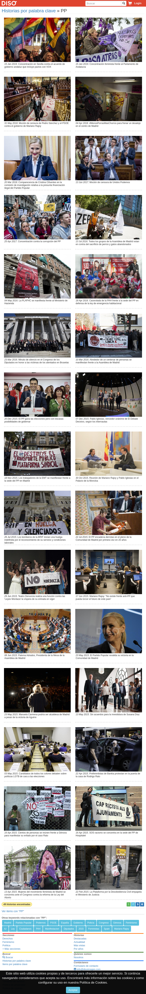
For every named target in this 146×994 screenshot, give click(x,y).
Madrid (7, 922)
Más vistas (79, 945)
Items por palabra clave (14, 964)
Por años (78, 949)
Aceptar (73, 990)
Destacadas (80, 938)
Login (137, 3)
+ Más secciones (11, 949)
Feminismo (131, 922)
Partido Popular (24, 922)
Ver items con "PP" (13, 911)
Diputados (69, 928)
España (65, 922)
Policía (90, 922)
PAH (38, 928)
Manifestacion (52, 928)
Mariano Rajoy (121, 928)
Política (6, 945)
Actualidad (79, 942)
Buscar (7, 957)
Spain (107, 928)
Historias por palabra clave (29, 10)
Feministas (93, 928)
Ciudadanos (25, 928)
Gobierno (78, 922)
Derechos (7, 938)
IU (5, 928)
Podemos (41, 922)
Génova (117, 922)
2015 (81, 928)
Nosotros (78, 957)
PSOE (53, 922)
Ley (13, 928)
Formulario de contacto (86, 966)
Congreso (104, 922)
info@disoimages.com (87, 969)
